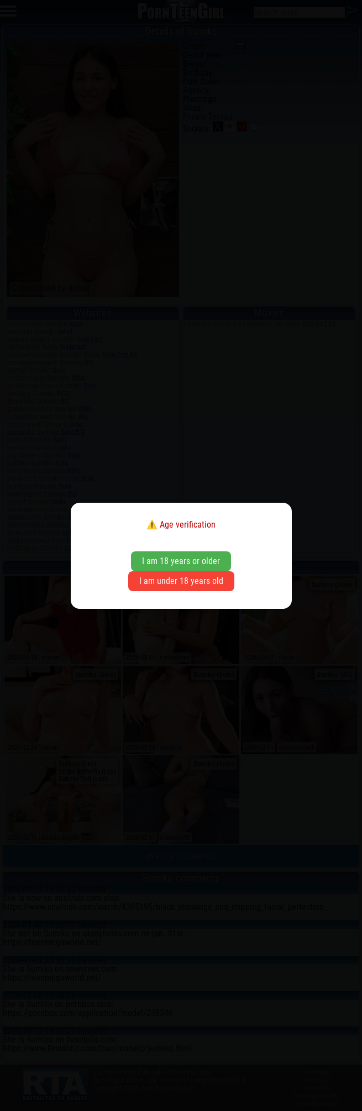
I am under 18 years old (181, 581)
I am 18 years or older (181, 561)
